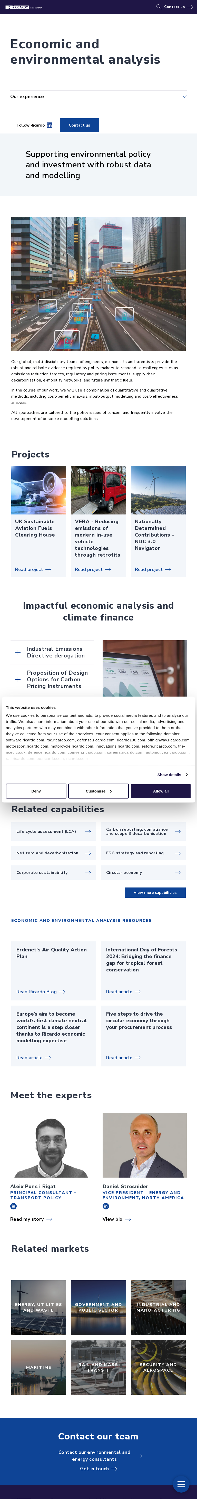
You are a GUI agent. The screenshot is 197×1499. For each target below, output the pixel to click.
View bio (113, 1219)
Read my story (27, 1219)
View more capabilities (155, 892)
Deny (36, 791)
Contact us (174, 7)
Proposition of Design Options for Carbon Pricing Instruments (57, 679)
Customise (99, 791)
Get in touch (94, 1469)
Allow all (161, 791)
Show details (169, 774)
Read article (119, 992)
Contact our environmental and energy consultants (94, 1455)
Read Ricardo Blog (36, 992)
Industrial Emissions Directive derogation (56, 652)
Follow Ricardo (34, 125)
